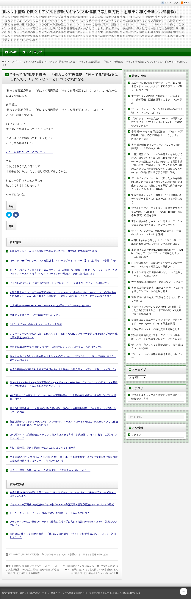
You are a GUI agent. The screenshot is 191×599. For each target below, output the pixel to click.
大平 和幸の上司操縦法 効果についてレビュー (157, 281)
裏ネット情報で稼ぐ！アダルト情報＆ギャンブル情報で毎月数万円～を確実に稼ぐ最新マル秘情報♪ (89, 12)
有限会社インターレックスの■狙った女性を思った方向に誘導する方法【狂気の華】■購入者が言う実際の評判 (156, 310)
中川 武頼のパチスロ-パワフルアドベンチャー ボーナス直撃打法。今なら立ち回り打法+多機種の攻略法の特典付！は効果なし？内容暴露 (33, 570)
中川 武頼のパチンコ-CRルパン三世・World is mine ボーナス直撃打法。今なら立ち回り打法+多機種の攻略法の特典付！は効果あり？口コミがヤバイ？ (90, 570)
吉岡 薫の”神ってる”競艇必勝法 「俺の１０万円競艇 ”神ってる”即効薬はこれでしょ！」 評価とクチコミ (157, 135)
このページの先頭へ (183, 591)
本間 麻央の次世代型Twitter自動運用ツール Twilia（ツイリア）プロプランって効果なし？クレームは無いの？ (157, 253)
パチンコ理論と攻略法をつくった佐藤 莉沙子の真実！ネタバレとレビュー (50, 470)
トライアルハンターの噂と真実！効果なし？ (155, 329)
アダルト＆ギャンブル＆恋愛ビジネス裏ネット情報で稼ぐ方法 (76, 554)
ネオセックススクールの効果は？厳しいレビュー (36, 315)
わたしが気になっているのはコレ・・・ (29, 152)
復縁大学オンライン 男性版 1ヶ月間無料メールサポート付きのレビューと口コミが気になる (156, 199)
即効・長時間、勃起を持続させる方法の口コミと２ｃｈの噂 (42, 447)
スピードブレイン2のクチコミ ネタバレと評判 (36, 324)
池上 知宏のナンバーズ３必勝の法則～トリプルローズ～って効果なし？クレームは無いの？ (60, 283)
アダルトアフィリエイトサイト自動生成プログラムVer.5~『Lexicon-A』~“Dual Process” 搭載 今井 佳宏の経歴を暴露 (157, 212)
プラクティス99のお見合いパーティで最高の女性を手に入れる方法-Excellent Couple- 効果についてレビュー (157, 122)
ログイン (136, 434)
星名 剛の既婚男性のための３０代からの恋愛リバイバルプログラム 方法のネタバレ (56, 346)
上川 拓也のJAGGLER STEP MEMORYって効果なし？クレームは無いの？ (50, 305)
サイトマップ (34, 52)
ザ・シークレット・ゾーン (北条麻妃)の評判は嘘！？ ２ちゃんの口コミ (50, 513)
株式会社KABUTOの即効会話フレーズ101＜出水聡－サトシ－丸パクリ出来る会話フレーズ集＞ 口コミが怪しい (156, 86)
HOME (13, 52)
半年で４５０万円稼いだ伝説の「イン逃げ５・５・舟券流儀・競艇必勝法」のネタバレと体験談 (62, 504)
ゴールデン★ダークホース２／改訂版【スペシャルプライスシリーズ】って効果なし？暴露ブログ (63, 260)
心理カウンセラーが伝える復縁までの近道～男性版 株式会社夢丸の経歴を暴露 (53, 251)
